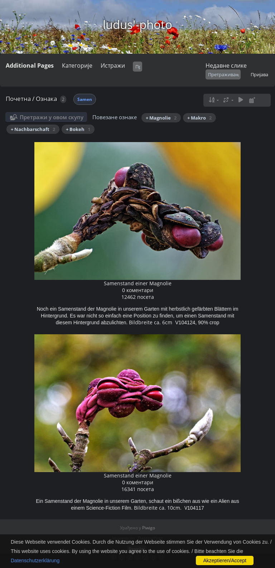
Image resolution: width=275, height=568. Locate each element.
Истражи (113, 65)
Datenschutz (150, 538)
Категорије (77, 65)
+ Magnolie (161, 118)
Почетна (18, 98)
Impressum (123, 538)
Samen (84, 99)
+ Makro (199, 118)
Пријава (259, 74)
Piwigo (148, 528)
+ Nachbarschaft (33, 129)
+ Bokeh (78, 129)
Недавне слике (226, 65)
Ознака (46, 98)
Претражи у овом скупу (51, 117)
